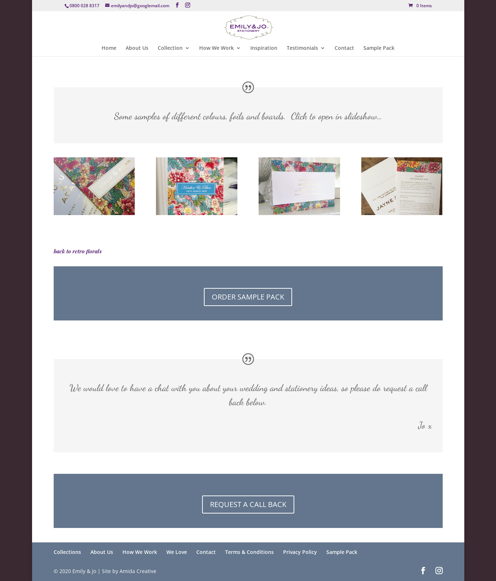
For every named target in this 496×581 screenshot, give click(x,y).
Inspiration (263, 48)
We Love (176, 552)
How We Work (216, 48)
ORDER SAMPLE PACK (248, 297)
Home (109, 48)
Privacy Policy (300, 552)
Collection (170, 48)
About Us (137, 48)
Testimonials (302, 48)
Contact (344, 48)
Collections (67, 552)
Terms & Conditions (249, 552)
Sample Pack (378, 48)
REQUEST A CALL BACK (248, 504)
